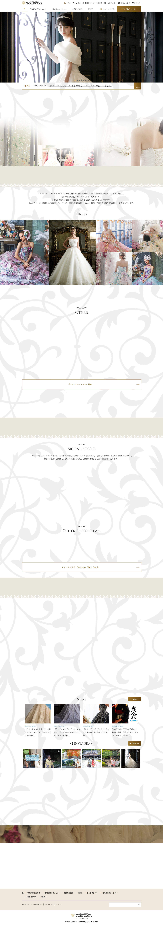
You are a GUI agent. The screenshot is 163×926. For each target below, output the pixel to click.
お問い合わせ (125, 3)
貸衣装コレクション (59, 9)
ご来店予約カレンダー (129, 9)
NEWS (90, 9)
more (138, 87)
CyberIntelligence (92, 922)
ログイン (58, 904)
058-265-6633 (75, 3)
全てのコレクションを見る (80, 384)
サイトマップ (49, 904)
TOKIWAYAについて (38, 9)
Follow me (135, 743)
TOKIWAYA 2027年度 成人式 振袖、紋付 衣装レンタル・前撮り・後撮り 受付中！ (125, 732)
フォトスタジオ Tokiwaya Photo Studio (80, 567)
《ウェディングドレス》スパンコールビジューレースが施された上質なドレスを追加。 (67, 732)
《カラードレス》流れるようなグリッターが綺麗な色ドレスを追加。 (96, 732)
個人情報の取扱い (36, 904)
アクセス (137, 3)
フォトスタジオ (108, 9)
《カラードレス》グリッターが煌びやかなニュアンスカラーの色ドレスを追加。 (80, 86)
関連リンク (25, 904)
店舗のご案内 (77, 9)
